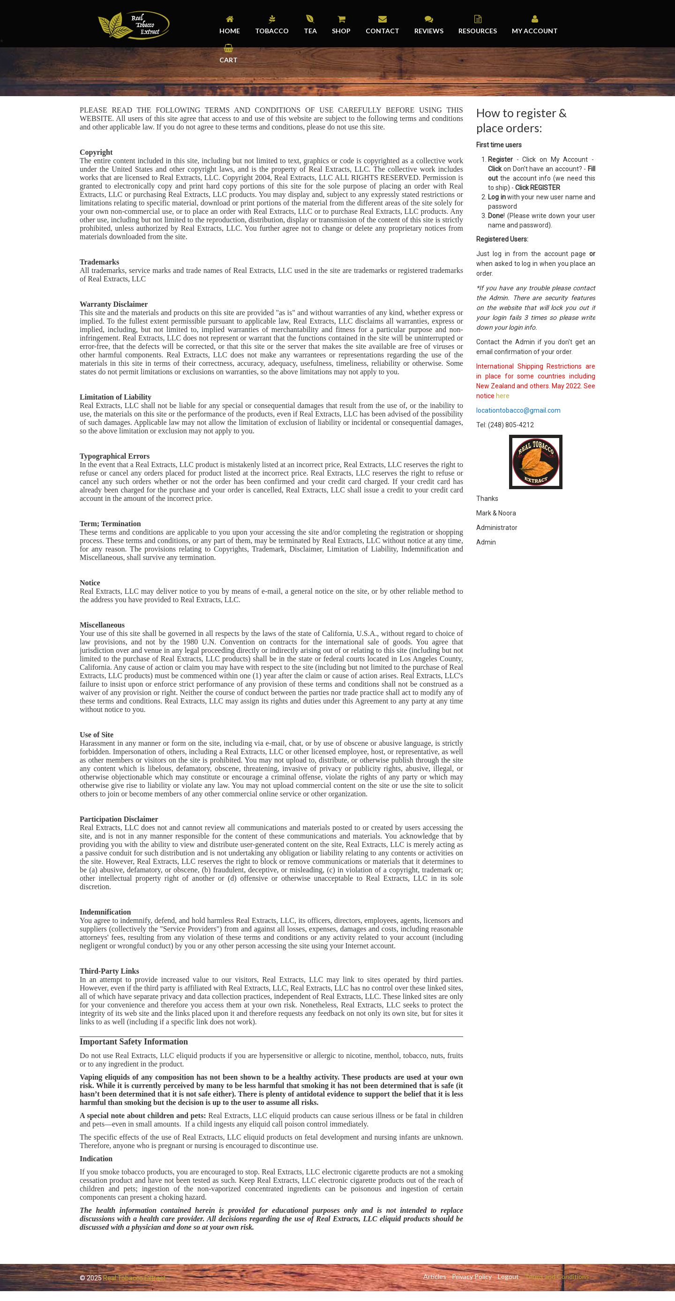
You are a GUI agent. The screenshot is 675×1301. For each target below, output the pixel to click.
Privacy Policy (470, 1276)
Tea (310, 31)
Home (229, 31)
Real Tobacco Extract (134, 1278)
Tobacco (272, 31)
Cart (228, 60)
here (503, 396)
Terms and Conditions (556, 1276)
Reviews (428, 31)
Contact (382, 31)
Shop (341, 31)
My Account (535, 31)
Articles (431, 1276)
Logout (507, 1276)
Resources (477, 31)
